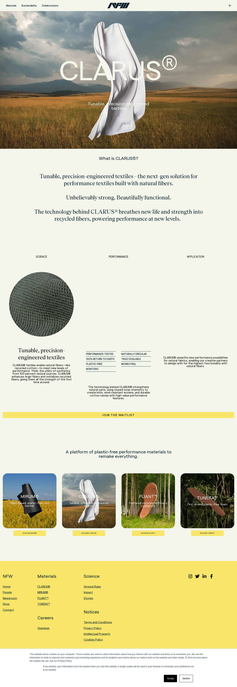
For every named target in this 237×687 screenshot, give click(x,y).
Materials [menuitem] (11, 5)
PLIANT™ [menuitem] (43, 598)
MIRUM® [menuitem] (42, 592)
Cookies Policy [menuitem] (93, 639)
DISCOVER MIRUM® (30, 533)
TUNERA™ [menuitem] (43, 603)
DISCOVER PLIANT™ (148, 533)
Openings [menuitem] (43, 628)
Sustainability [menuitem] (29, 5)
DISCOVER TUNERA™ (207, 533)
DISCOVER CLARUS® (88, 533)
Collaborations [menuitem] (50, 5)
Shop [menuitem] (6, 603)
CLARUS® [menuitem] (43, 586)
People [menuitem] (7, 592)
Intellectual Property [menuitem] (97, 633)
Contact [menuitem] (8, 609)
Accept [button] (170, 678)
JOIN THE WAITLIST (118, 415)
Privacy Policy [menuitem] (92, 628)
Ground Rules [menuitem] (92, 586)
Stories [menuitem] (88, 598)
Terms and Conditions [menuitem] (98, 622)
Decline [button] (186, 678)
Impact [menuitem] (88, 592)
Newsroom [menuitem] (10, 598)
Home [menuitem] (7, 586)
